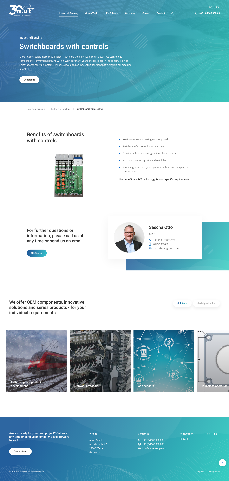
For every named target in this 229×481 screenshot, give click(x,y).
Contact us (29, 80)
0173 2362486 (160, 244)
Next (14, 396)
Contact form (20, 451)
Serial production (206, 303)
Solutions (182, 303)
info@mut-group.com (154, 448)
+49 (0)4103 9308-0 (209, 13)
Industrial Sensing (36, 109)
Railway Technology (60, 109)
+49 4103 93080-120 (164, 240)
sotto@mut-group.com (166, 248)
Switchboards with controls (90, 109)
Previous (7, 396)
